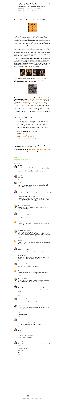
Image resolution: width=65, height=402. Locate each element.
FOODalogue (21, 165)
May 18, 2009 (23, 270)
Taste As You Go (28, 3)
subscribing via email (20, 151)
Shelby (18, 138)
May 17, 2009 (26, 165)
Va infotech (20, 348)
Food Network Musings (42, 99)
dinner (42, 102)
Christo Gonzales (21, 175)
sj (18, 182)
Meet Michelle (39, 10)
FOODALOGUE (25, 133)
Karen (19, 270)
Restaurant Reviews (28, 10)
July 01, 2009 (33, 335)
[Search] (50, 3)
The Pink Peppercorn (25, 135)
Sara (46, 36)
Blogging (30, 159)
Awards (26, 159)
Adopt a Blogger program (34, 36)
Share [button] (15, 157)
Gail (17, 135)
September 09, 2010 (27, 348)
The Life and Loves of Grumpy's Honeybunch (32, 138)
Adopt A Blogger (21, 159)
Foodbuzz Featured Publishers (30, 100)
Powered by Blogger (32, 396)
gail (19, 240)
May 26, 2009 (27, 328)
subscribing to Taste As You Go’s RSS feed (39, 149)
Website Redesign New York (24, 335)
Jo (17, 136)
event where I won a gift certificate (31, 102)
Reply (19, 173)
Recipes (20, 10)
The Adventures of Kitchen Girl (27, 136)
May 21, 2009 (22, 305)
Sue (35, 99)
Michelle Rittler (21, 190)
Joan (18, 133)
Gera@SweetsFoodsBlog (23, 286)
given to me (30, 99)
